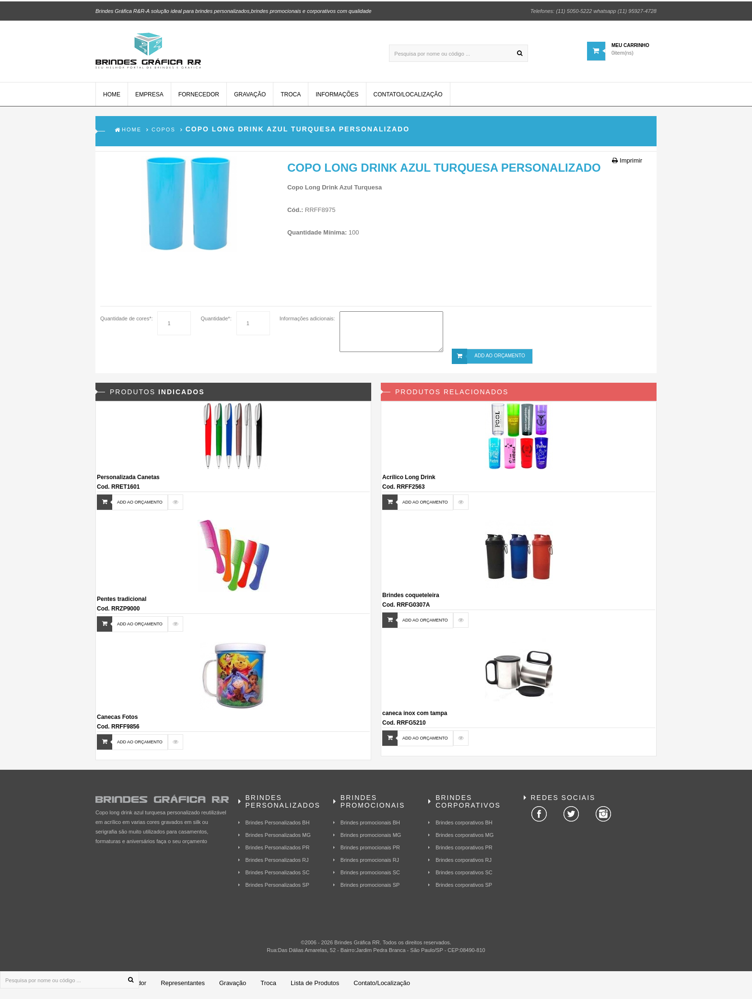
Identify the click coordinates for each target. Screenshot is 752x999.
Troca (291, 98)
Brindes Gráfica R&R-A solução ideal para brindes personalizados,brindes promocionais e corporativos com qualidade (233, 9)
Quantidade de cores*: (126, 322)
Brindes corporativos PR (464, 851)
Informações (337, 98)
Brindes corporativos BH (464, 826)
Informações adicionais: (307, 322)
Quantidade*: (215, 322)
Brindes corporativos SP (463, 889)
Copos (164, 133)
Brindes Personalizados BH (278, 826)
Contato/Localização (408, 98)
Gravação (250, 98)
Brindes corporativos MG (464, 839)
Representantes (183, 986)
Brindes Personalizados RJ (277, 864)
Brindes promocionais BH (370, 826)
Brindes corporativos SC (464, 876)
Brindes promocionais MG (371, 839)
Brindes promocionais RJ (370, 864)
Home (111, 98)
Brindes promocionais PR (370, 851)
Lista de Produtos (315, 986)
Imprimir (627, 164)
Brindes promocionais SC (370, 876)
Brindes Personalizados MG (278, 839)
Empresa (149, 98)
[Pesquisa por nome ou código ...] (458, 51)
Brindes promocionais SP (370, 889)
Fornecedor (198, 98)
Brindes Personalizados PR (278, 851)
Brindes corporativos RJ (463, 864)
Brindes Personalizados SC (278, 876)
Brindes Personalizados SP (277, 889)
